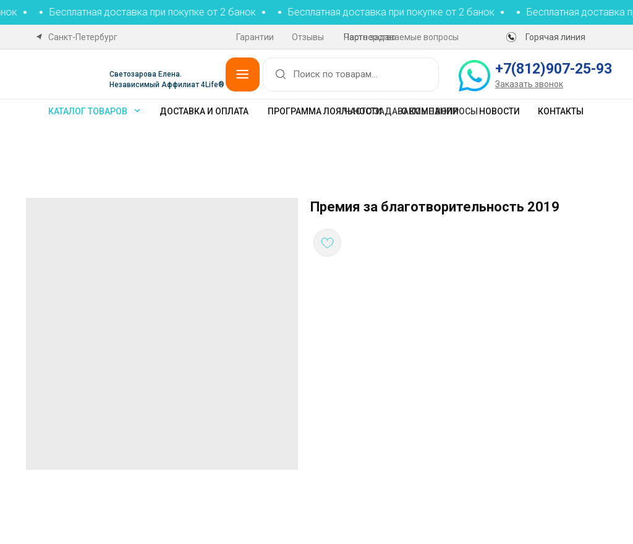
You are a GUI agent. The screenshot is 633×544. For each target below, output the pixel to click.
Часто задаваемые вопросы (401, 37)
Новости (499, 111)
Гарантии (255, 37)
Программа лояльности (325, 111)
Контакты (561, 111)
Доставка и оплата (204, 111)
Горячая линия (555, 37)
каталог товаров (87, 111)
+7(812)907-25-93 (553, 69)
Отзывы (308, 37)
